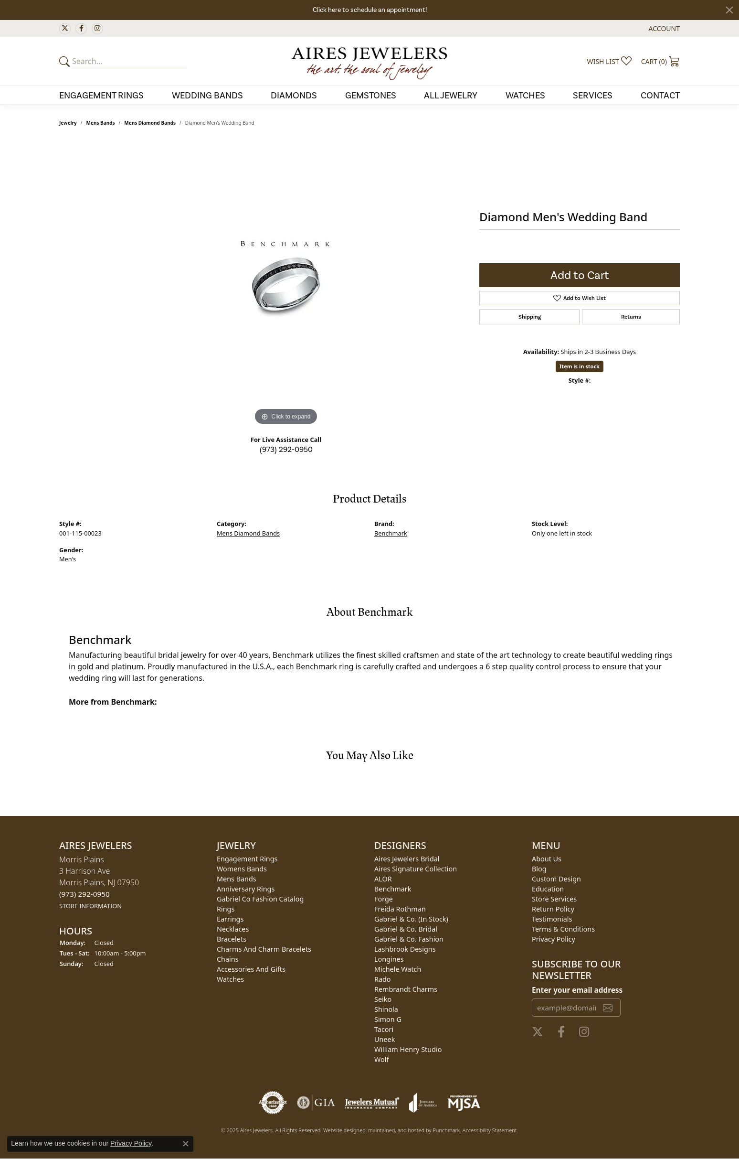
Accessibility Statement (490, 1130)
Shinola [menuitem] (386, 1009)
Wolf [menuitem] (381, 1059)
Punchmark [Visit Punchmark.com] (446, 1130)
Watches (525, 95)
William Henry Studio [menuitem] (408, 1049)
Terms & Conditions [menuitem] (563, 929)
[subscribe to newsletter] (607, 1007)
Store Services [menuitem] (554, 898)
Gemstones (370, 95)
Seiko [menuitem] (382, 999)
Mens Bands (100, 122)
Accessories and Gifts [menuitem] (251, 969)
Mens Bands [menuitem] (236, 878)
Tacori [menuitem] (383, 1029)
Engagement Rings (101, 95)
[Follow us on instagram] (97, 28)
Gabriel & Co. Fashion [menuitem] (408, 939)
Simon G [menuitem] (387, 1019)
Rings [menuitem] (225, 908)
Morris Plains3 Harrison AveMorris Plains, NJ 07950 (99, 882)
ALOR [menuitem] (383, 878)
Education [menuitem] (548, 888)
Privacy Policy (130, 1143)
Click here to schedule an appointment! (370, 10)
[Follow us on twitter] (65, 28)
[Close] (729, 10)
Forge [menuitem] (383, 898)
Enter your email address (577, 990)
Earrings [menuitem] (230, 918)
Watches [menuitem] (230, 979)
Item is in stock (580, 366)
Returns (631, 316)
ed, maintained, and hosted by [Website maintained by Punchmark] (396, 1130)
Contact (660, 95)
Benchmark (390, 533)
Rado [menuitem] (382, 979)
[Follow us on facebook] (81, 28)
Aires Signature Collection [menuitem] (415, 868)
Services (592, 95)
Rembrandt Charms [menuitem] (405, 989)
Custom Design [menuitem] (556, 878)
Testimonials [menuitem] (552, 918)
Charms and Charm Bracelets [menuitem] (264, 949)
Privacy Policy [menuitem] (553, 939)
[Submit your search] (66, 61)
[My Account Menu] (664, 28)
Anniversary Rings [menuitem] (245, 888)
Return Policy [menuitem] (553, 908)
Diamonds (294, 95)
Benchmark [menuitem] (392, 888)
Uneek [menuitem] (384, 1039)
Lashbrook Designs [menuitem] (405, 949)
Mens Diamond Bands (150, 122)
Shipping (529, 316)
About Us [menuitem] (546, 858)
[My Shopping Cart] (660, 61)
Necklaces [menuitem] (233, 929)
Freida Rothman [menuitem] (400, 908)
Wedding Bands (207, 95)
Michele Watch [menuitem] (397, 969)
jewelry (68, 122)
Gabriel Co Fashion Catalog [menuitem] (260, 898)
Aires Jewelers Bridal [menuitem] (407, 858)
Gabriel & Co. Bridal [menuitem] (405, 929)
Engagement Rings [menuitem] (247, 858)
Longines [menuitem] (389, 959)
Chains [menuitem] (228, 959)
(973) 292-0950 (286, 449)
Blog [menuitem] (539, 868)
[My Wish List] (609, 61)
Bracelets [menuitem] (231, 939)
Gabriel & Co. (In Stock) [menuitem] (411, 918)
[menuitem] (273, 1103)
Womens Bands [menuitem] (242, 868)
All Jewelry (450, 95)
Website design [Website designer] (341, 1130)
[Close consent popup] (186, 1144)
